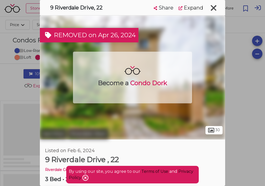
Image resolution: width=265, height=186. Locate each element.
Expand (191, 8)
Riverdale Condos (61, 169)
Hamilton (53, 134)
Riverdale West (88, 134)
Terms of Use (154, 171)
